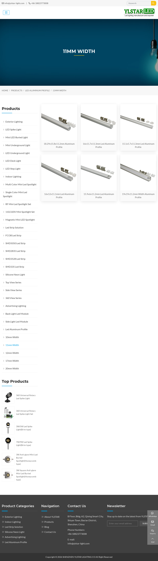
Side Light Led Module (16, 321)
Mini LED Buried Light (16, 137)
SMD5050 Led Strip (15, 243)
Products (49, 521)
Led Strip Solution (14, 227)
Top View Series (13, 282)
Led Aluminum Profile (16, 329)
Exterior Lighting (13, 121)
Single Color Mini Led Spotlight (15, 194)
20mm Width (12, 368)
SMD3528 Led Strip (15, 258)
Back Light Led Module (17, 313)
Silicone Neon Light (15, 274)
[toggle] (6, 12)
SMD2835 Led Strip (15, 250)
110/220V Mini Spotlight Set (20, 211)
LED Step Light (12, 168)
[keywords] (139, 3)
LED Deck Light (13, 160)
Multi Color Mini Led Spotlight (20, 184)
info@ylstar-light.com (14, 3)
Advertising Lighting (15, 305)
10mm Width (12, 337)
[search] (153, 3)
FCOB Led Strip (13, 235)
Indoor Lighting (13, 176)
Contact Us (50, 531)
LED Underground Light (17, 153)
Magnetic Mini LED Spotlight (20, 219)
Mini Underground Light (17, 145)
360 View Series (13, 298)
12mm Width (12, 352)
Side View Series (13, 290)
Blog (46, 526)
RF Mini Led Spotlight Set (18, 204)
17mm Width (12, 360)
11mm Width (12, 345)
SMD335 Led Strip (14, 266)
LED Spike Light (13, 129)
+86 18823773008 (39, 3)
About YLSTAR (51, 516)
